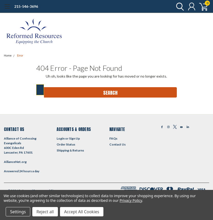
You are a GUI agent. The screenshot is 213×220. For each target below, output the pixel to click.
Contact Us (117, 144)
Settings (18, 212)
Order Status (66, 144)
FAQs (113, 138)
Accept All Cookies (81, 212)
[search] (179, 6)
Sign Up (74, 138)
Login (61, 138)
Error (20, 55)
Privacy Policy (130, 200)
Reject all (45, 212)
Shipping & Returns (70, 150)
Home (8, 55)
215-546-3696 (26, 6)
